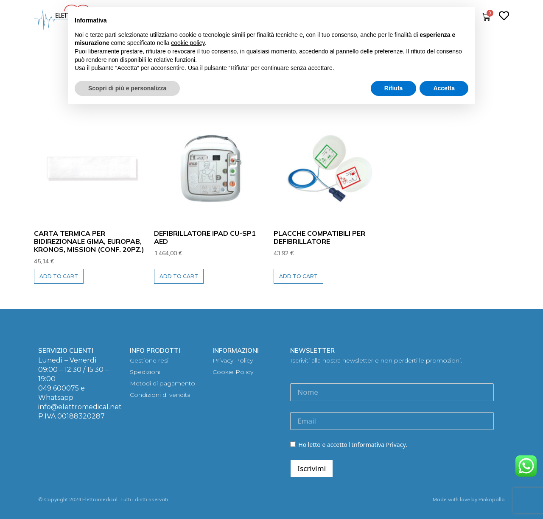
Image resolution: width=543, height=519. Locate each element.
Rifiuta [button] (393, 88)
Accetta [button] (444, 88)
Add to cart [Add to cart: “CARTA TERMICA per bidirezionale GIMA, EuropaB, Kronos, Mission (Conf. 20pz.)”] (58, 276)
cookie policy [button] (187, 42)
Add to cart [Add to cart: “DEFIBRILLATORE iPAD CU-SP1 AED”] (179, 276)
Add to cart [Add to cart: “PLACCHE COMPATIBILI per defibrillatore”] (298, 276)
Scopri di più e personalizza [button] (127, 88)
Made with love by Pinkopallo (469, 499)
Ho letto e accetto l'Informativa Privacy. (348, 445)
